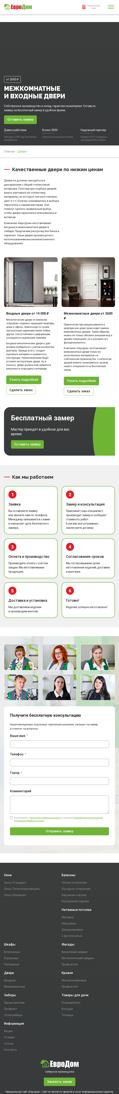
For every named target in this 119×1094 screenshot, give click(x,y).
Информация (14, 991)
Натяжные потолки (76, 877)
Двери (9, 940)
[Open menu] (111, 7)
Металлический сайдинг (78, 925)
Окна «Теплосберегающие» (22, 856)
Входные (10, 947)
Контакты (10, 1016)
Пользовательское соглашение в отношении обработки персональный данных (59, 1077)
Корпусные (11, 925)
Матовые (68, 884)
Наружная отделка (74, 862)
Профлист (10, 976)
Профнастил (70, 931)
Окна (8, 842)
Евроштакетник (14, 969)
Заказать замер (59, 1049)
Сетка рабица (13, 982)
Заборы (10, 962)
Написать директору (59, 1082)
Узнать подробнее (23, 346)
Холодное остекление (76, 856)
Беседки (67, 976)
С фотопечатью (72, 903)
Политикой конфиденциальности (45, 785)
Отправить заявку (59, 798)
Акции (8, 998)
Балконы (68, 842)
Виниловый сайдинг (75, 919)
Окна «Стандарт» (15, 849)
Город (14, 740)
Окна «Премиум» (15, 862)
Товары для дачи (75, 962)
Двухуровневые (72, 896)
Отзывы (9, 1004)
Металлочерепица (74, 947)
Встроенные (12, 919)
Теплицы (67, 982)
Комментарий (20, 758)
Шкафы (9, 911)
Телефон (16, 721)
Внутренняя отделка (75, 868)
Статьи (8, 1010)
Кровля (67, 940)
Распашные (11, 931)
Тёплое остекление (74, 849)
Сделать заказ (21, 357)
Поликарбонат (71, 969)
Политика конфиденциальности (59, 1072)
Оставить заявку (20, 86)
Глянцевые (69, 890)
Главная (9, 118)
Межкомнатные (14, 953)
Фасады (68, 911)
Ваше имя (17, 703)
